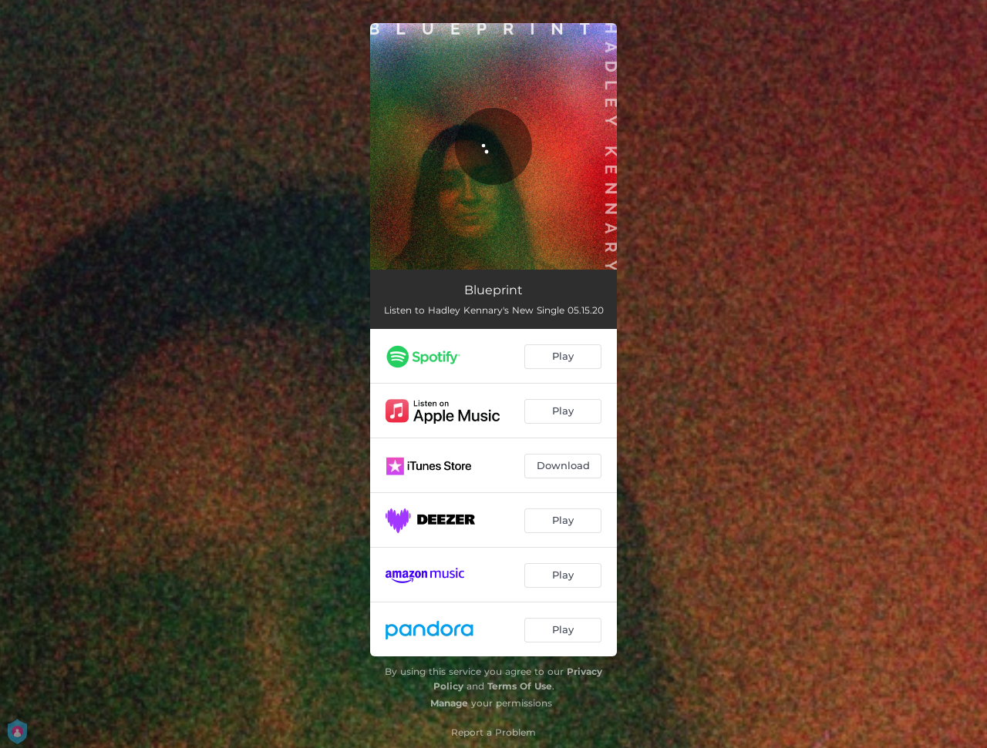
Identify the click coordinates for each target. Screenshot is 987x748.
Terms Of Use (519, 686)
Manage (449, 703)
